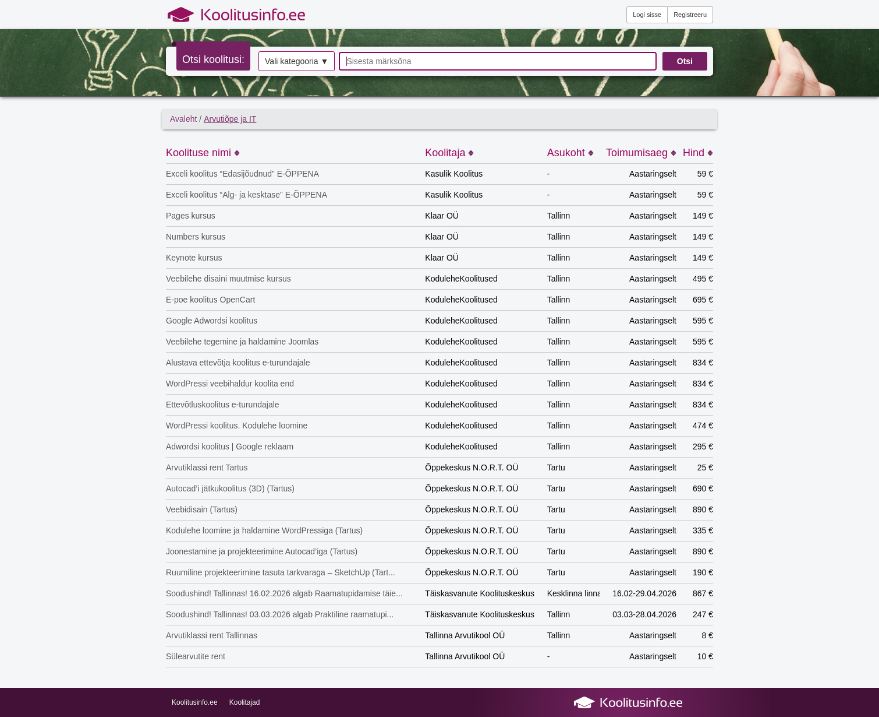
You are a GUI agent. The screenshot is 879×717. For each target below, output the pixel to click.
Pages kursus (190, 215)
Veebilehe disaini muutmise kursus (228, 278)
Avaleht (183, 119)
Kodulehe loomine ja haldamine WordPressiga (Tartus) (264, 530)
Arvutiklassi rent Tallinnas (211, 635)
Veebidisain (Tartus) (202, 509)
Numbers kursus (195, 236)
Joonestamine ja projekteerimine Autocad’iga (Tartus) (261, 551)
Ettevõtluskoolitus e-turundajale (222, 404)
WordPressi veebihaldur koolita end (230, 383)
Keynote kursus (194, 257)
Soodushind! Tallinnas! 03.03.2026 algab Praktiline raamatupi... (280, 614)
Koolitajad (244, 702)
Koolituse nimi (203, 153)
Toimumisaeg (641, 153)
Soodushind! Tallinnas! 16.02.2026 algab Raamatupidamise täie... (284, 593)
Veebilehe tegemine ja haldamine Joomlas (242, 341)
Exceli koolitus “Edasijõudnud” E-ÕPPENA (242, 173)
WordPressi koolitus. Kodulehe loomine (236, 425)
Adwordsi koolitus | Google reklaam (229, 446)
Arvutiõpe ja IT (230, 119)
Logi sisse (647, 14)
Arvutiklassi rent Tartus (207, 467)
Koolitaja (449, 153)
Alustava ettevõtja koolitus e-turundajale (238, 362)
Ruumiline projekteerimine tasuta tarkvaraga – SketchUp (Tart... (280, 572)
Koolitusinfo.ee (195, 702)
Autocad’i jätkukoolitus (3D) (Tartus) (230, 488)
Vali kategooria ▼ (296, 61)
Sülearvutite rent (195, 656)
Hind (698, 153)
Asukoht (570, 153)
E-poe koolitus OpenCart (210, 299)
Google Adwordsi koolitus (211, 320)
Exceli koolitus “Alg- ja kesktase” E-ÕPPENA (246, 194)
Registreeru (690, 14)
